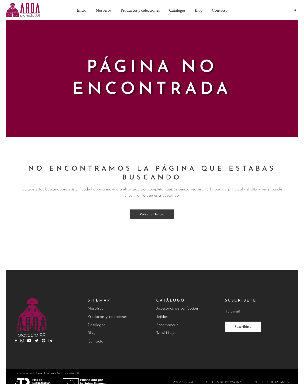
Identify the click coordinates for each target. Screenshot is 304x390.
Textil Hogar (166, 333)
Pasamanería (167, 325)
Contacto (95, 342)
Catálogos (96, 325)
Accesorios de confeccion (177, 309)
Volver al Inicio (152, 214)
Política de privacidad (224, 382)
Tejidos (162, 317)
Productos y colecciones (107, 317)
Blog (91, 333)
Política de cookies (271, 382)
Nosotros (95, 309)
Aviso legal (183, 382)
